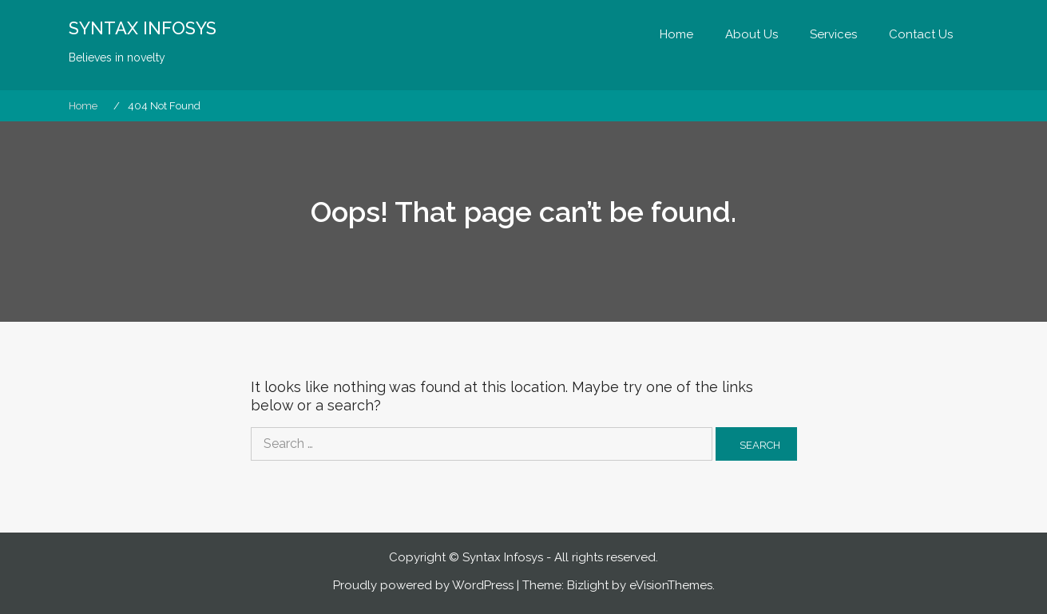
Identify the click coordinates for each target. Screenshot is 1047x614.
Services (833, 34)
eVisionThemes (670, 585)
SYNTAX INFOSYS (142, 28)
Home (676, 34)
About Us (751, 34)
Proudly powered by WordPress (423, 585)
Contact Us (921, 34)
